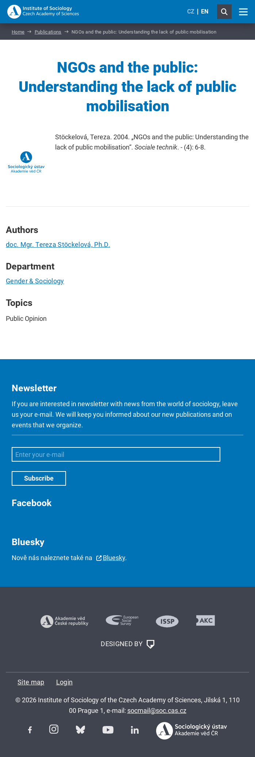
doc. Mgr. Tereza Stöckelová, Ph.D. (58, 244)
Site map (31, 682)
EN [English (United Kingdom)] (204, 11)
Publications (48, 32)
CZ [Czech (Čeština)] (190, 11)
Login (64, 682)
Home (18, 32)
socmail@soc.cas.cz (156, 710)
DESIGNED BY (127, 644)
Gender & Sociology (35, 281)
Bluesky (114, 558)
